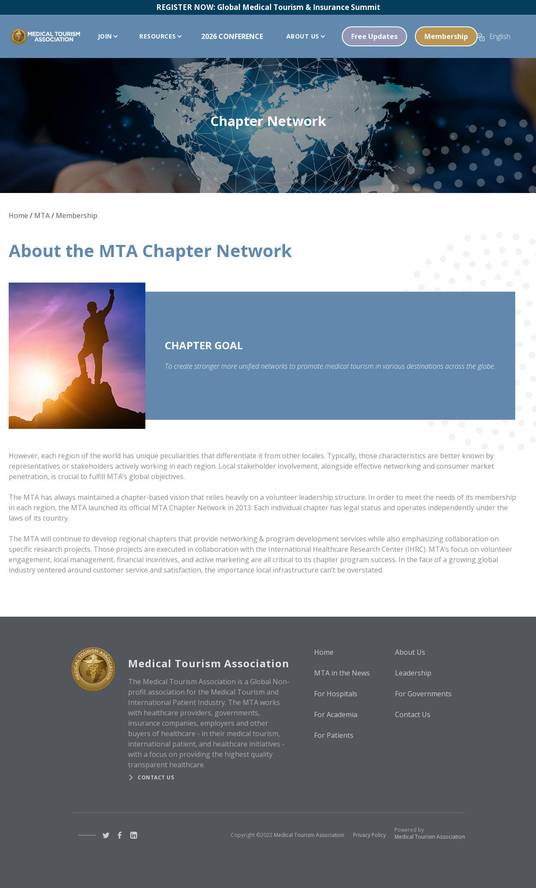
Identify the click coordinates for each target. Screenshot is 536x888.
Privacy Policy (369, 835)
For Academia (335, 714)
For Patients (333, 735)
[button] (106, 36)
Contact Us (412, 714)
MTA (42, 215)
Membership (446, 36)
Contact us (156, 777)
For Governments (423, 693)
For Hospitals (335, 693)
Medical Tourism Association (309, 835)
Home (18, 215)
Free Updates (374, 36)
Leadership (413, 673)
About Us (410, 652)
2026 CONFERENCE (232, 36)
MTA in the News (342, 673)
